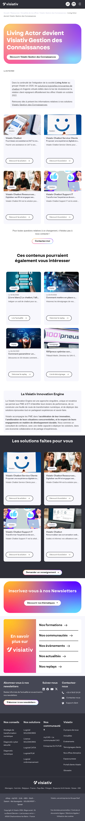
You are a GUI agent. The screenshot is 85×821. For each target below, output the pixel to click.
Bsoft (31, 798)
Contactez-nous (73, 698)
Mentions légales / (73, 813)
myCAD (14, 798)
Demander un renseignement (41, 572)
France (33, 788)
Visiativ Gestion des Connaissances (53, 13)
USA (79, 788)
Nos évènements (54, 646)
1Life (20, 798)
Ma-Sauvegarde (16, 801)
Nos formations (53, 625)
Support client (72, 703)
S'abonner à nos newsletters (21, 702)
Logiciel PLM (29, 753)
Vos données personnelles (60, 810)
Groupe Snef (75, 798)
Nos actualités (52, 656)
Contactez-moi (42, 241)
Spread (20, 804)
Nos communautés (56, 635)
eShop (8, 798)
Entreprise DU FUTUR (52, 746)
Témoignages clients (72, 747)
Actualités (67, 736)
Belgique (25, 788)
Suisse (74, 788)
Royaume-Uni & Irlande (61, 788)
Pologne (48, 788)
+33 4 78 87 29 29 (73, 692)
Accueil (6, 13)
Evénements (68, 742)
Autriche (17, 788)
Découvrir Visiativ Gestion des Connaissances (33, 57)
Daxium (6, 801)
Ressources (15, 13)
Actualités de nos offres (29, 13)
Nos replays (50, 666)
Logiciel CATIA (30, 748)
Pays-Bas (40, 788)
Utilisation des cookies (65, 816)
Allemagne (9, 788)
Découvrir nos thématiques (41, 603)
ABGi (25, 798)
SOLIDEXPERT (29, 801)
